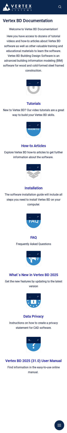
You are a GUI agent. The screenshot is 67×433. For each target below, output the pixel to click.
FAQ (33, 237)
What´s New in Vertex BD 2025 (33, 275)
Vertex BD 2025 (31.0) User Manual (33, 361)
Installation (34, 188)
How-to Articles (33, 146)
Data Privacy (33, 316)
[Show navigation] (59, 425)
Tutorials (34, 103)
